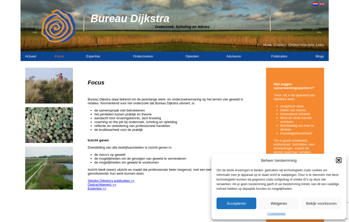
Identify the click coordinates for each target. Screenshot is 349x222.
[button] (338, 160)
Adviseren (233, 56)
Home (267, 45)
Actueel (30, 56)
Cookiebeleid (276, 214)
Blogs (320, 56)
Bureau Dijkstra (130, 18)
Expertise (93, 56)
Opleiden (192, 56)
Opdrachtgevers (301, 45)
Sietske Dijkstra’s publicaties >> (111, 181)
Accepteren (236, 203)
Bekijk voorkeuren (321, 203)
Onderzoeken (143, 56)
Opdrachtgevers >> (102, 184)
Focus (59, 56)
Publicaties (279, 56)
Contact (280, 45)
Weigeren (279, 203)
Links (320, 45)
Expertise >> (97, 188)
